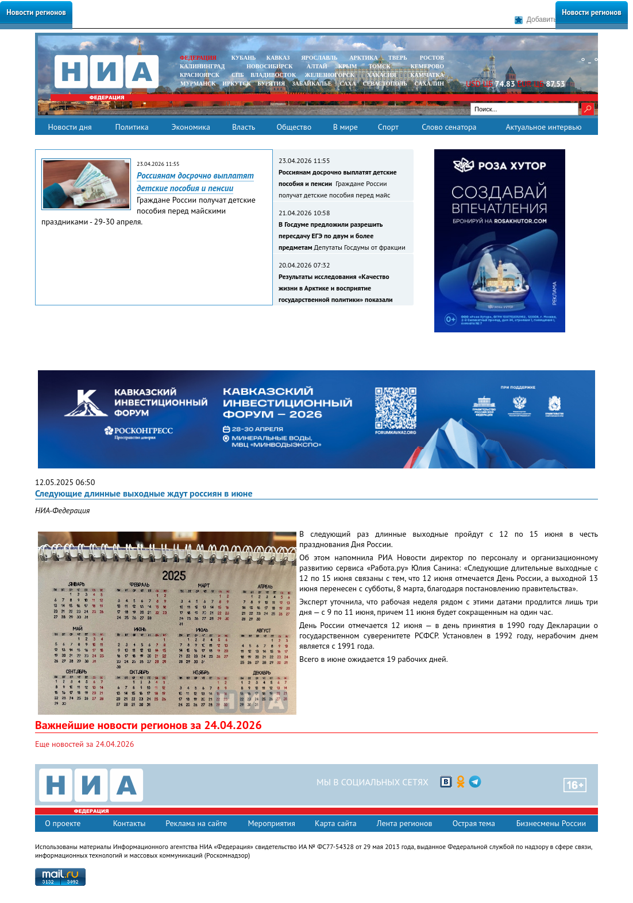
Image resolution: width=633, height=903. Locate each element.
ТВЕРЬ (397, 58)
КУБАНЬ (243, 58)
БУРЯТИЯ (271, 83)
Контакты (129, 823)
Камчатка (426, 75)
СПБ (237, 75)
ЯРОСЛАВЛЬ (319, 58)
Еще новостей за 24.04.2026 (84, 744)
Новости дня (69, 127)
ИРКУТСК (236, 83)
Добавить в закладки (554, 19)
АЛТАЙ (317, 66)
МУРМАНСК (198, 83)
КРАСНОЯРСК (199, 75)
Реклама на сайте (196, 823)
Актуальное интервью (543, 127)
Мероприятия (271, 823)
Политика (131, 127)
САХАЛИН (429, 83)
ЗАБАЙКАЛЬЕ (312, 83)
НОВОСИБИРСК (269, 66)
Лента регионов (405, 823)
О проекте (62, 823)
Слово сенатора (449, 127)
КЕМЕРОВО (427, 66)
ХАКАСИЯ (380, 75)
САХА (347, 83)
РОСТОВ (432, 58)
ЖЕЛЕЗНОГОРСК (329, 75)
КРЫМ (347, 66)
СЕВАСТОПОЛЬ (384, 83)
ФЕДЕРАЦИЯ (198, 58)
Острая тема (474, 823)
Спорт (388, 127)
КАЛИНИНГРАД (202, 66)
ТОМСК (381, 66)
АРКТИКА (363, 58)
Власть (243, 127)
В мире (345, 127)
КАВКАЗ (278, 58)
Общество (293, 127)
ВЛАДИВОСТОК (273, 75)
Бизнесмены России (551, 823)
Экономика (190, 127)
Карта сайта (336, 823)
